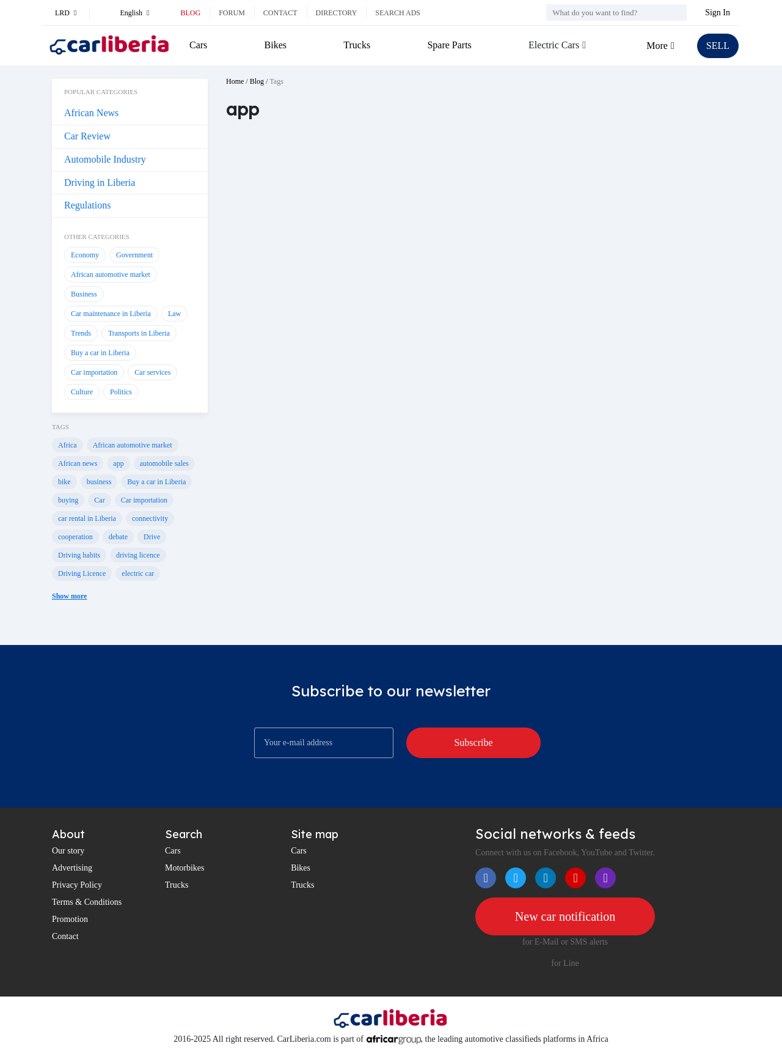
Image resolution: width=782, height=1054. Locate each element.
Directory (336, 13)
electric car (138, 573)
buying (68, 500)
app (118, 463)
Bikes (276, 45)
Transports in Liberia (139, 333)
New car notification (565, 916)
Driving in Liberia (99, 182)
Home (235, 81)
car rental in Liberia (87, 518)
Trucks (356, 45)
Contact (280, 13)
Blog (190, 13)
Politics (121, 392)
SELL (717, 45)
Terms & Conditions (87, 902)
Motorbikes (185, 867)
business (99, 481)
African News (91, 113)
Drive (152, 537)
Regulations (87, 205)
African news (77, 463)
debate (118, 537)
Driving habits (79, 555)
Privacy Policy (77, 885)
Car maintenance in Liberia (111, 313)
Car (99, 500)
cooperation (75, 537)
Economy (85, 255)
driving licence (138, 555)
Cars (198, 45)
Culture (82, 392)
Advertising (72, 867)
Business (84, 294)
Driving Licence (82, 573)
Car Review (87, 136)
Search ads (397, 13)
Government (134, 255)
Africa (67, 445)
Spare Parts (449, 45)
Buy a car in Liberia (100, 352)
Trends (81, 333)
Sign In (717, 12)
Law (174, 313)
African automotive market (110, 274)
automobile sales (164, 463)
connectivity (150, 518)
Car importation (94, 372)
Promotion (70, 919)
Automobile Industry (105, 159)
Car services (152, 372)
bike (64, 481)
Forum (232, 13)
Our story (68, 850)
